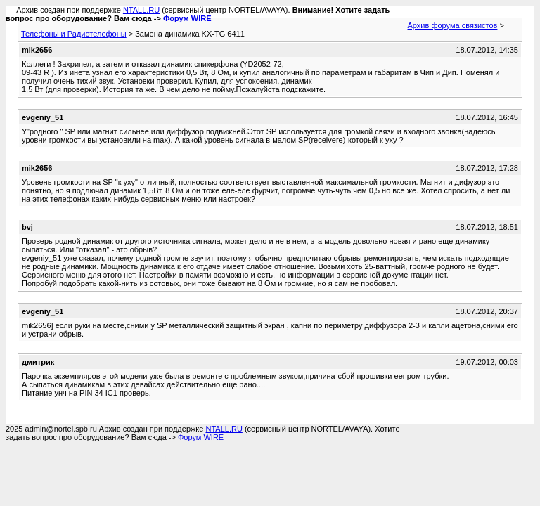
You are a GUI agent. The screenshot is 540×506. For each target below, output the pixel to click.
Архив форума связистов (453, 25)
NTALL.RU (141, 10)
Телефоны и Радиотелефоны (74, 34)
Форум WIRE (187, 18)
